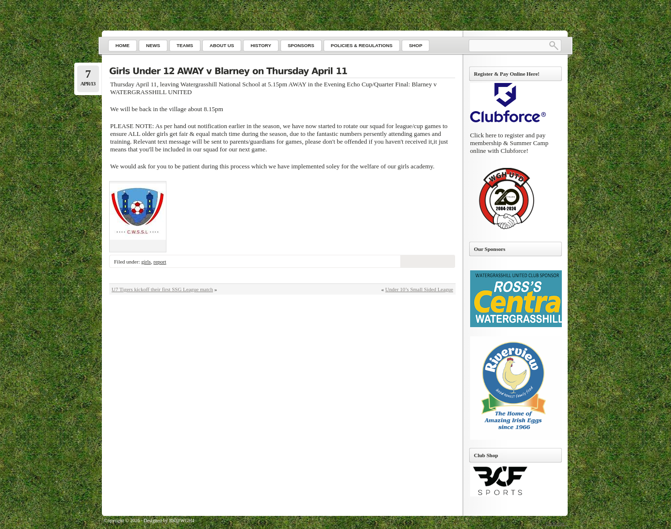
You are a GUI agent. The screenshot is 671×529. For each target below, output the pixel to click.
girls (146, 261)
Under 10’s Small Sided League (419, 289)
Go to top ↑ (557, 523)
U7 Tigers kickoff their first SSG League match (162, 289)
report (159, 261)
